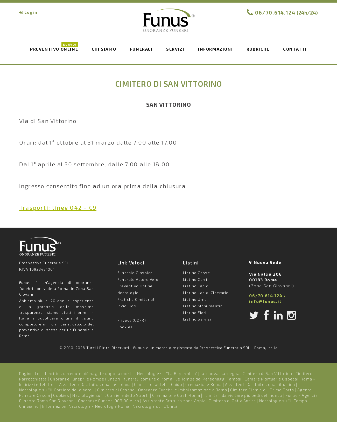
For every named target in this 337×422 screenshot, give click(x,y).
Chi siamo (104, 48)
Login (30, 12)
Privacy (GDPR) (131, 320)
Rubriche (258, 48)
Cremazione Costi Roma (176, 395)
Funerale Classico (135, 272)
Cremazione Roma (203, 384)
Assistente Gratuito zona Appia (174, 400)
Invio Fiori (126, 306)
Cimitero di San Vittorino (267, 373)
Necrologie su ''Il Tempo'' (284, 400)
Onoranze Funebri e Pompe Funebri (85, 379)
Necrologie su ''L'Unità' (156, 406)
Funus (168, 23)
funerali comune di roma (148, 379)
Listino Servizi (197, 319)
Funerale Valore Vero (138, 279)
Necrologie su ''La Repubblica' (167, 373)
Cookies (125, 327)
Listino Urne (195, 299)
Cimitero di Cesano (116, 389)
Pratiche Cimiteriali (136, 299)
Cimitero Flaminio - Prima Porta (262, 389)
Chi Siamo (29, 406)
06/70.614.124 (275, 13)
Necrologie (128, 292)
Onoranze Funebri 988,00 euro (108, 400)
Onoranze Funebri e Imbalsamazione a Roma (182, 389)
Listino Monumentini (203, 306)
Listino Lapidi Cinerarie (206, 292)
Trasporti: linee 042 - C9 (57, 207)
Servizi (175, 48)
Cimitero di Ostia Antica (232, 400)
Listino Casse (196, 272)
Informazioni (215, 48)
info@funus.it (265, 301)
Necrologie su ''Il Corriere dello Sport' (110, 395)
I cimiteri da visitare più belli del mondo (242, 395)
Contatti (295, 48)
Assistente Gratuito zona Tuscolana (95, 384)
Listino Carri (195, 279)
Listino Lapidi (196, 286)
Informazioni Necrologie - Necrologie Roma (85, 406)
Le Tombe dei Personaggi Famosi (208, 379)
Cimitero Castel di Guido (158, 384)
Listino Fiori (194, 312)
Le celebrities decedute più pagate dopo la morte (84, 373)
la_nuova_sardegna (219, 373)
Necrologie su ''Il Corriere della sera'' (56, 389)
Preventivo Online (54, 48)
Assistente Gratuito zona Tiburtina (260, 384)
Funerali (141, 48)
